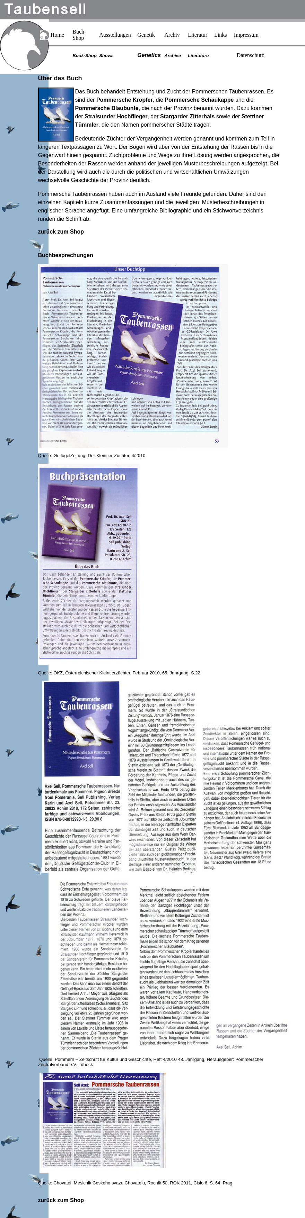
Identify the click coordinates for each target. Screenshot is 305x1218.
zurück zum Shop (61, 232)
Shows (106, 55)
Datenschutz (250, 55)
